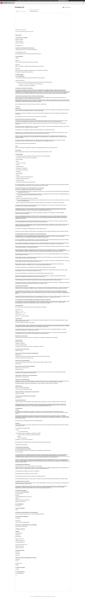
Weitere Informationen (62, 0)
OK (67, 0)
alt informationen (67, 7)
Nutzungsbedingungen (37, 596)
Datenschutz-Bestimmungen (46, 596)
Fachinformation (34, 11)
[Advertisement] (7, 54)
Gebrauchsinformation (21, 11)
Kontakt (53, 596)
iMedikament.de (7, 3)
